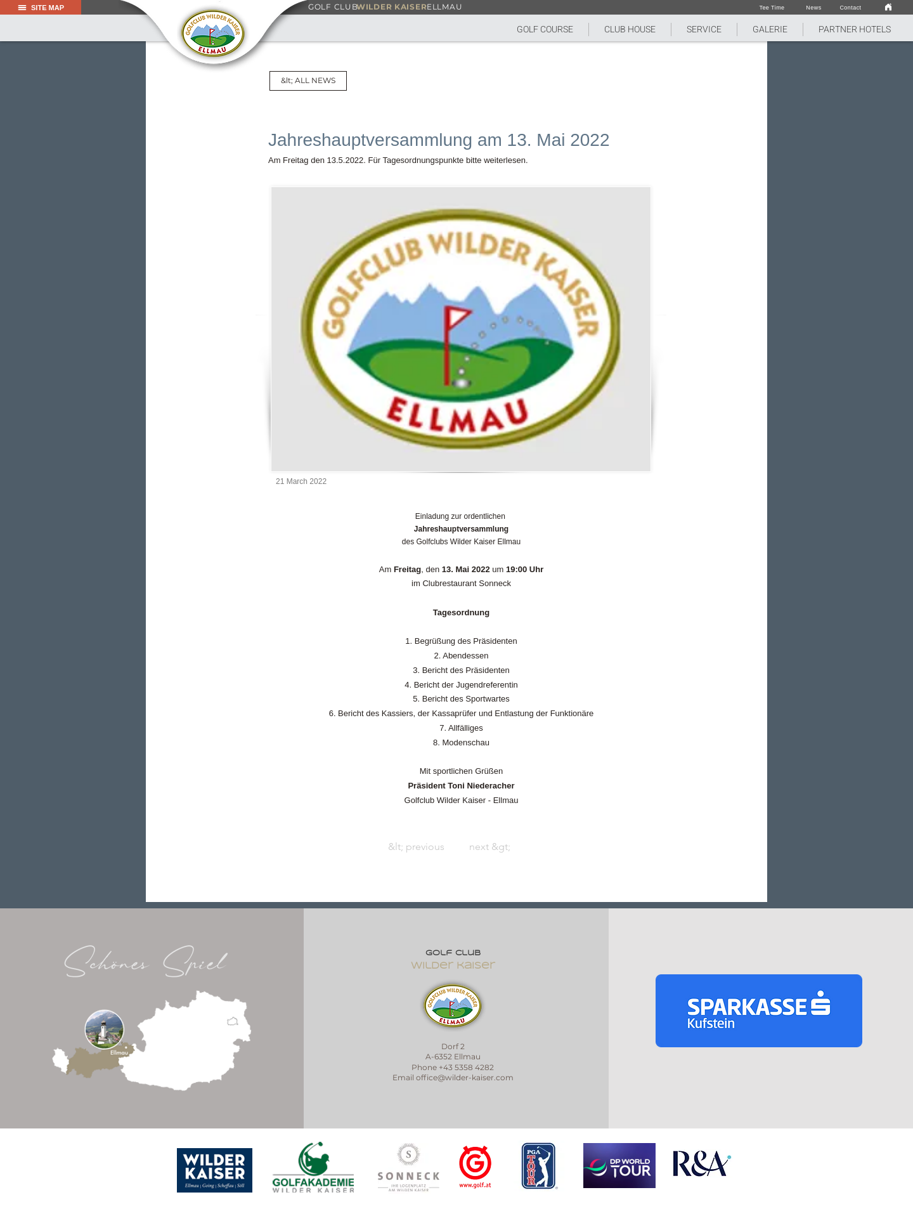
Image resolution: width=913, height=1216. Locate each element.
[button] (545, 29)
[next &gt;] (618, 847)
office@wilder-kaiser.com (465, 1077)
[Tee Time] (772, 7)
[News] (813, 7)
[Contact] (850, 7)
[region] (215, 1170)
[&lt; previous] (295, 847)
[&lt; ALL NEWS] (308, 81)
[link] (888, 6)
